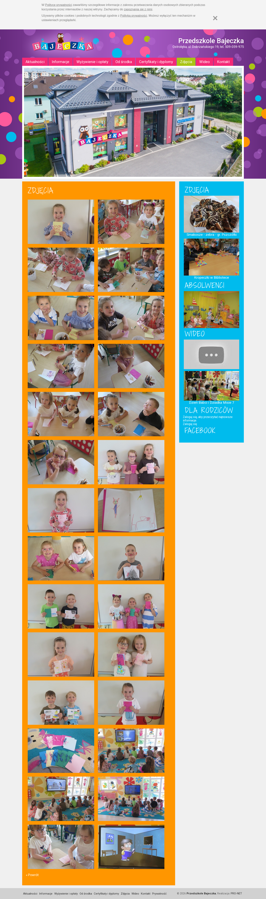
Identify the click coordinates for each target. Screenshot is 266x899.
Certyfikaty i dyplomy (156, 62)
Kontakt (223, 62)
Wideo (204, 62)
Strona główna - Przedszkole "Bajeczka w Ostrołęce (62, 43)
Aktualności (35, 62)
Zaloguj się (190, 424)
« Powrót (32, 875)
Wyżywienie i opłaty (92, 62)
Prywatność (159, 893)
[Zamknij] (215, 18)
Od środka (123, 62)
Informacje (60, 62)
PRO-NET (236, 893)
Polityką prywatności (133, 15)
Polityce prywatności (58, 4)
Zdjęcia (186, 62)
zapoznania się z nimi (138, 9)
